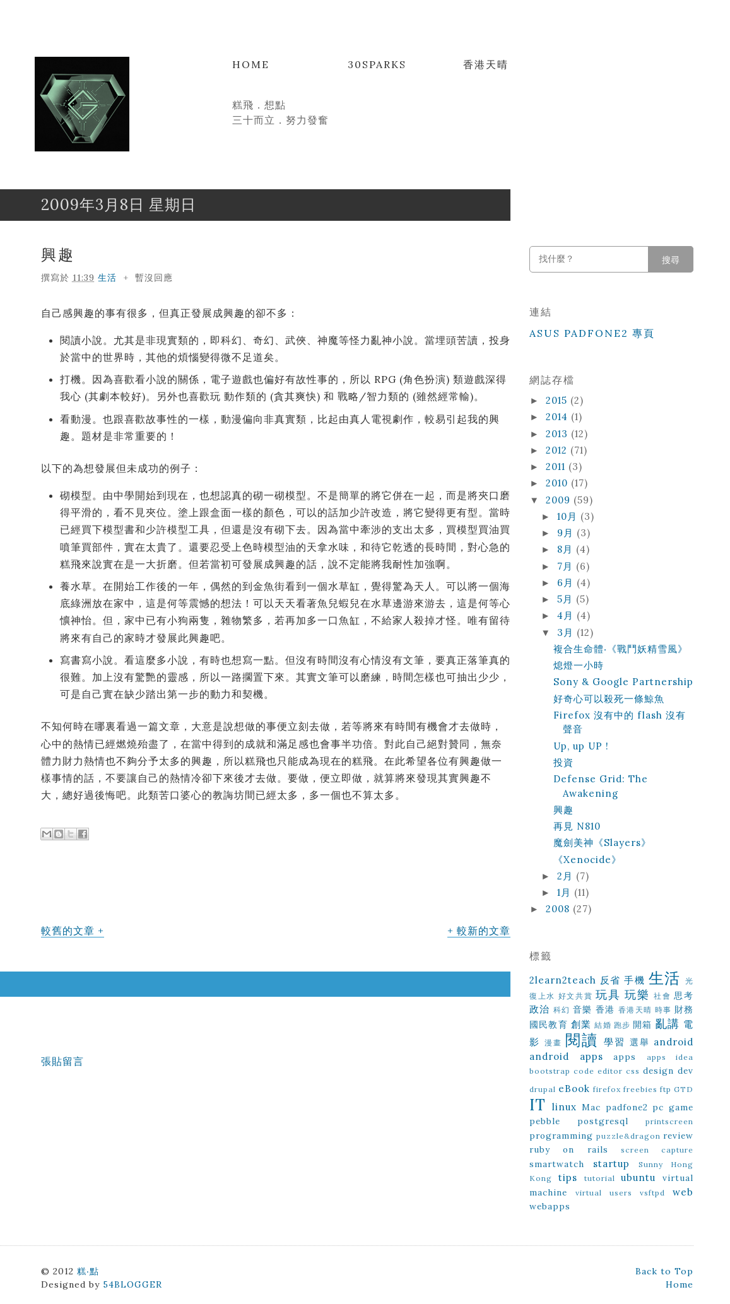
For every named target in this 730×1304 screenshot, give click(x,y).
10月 (568, 516)
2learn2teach (562, 980)
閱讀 (581, 1040)
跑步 (622, 1025)
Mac (591, 1107)
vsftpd (652, 1192)
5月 (566, 599)
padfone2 (627, 1107)
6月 (567, 583)
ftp (665, 1089)
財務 (684, 1009)
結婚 (602, 1025)
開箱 (642, 1024)
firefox (607, 1089)
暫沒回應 (154, 277)
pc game (672, 1107)
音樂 (582, 1009)
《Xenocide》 (587, 860)
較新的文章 (483, 930)
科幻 (561, 1009)
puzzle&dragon (628, 1136)
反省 (610, 980)
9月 (567, 533)
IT (537, 1105)
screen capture (657, 1149)
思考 (683, 995)
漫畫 (553, 1042)
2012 (558, 450)
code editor (598, 1071)
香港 (605, 1009)
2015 (558, 400)
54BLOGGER (132, 1284)
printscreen (669, 1121)
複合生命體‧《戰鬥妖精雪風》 (620, 649)
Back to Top (664, 1271)
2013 (558, 434)
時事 (663, 1009)
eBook (574, 1089)
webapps (549, 1206)
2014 (558, 417)
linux (564, 1107)
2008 (559, 909)
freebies (640, 1089)
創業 (581, 1024)
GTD (683, 1089)
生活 (107, 277)
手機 (634, 980)
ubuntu (638, 1178)
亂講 (668, 1023)
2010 (558, 483)
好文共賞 (575, 996)
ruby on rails (568, 1149)
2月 (566, 876)
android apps (566, 1056)
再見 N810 (577, 826)
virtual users (603, 1192)
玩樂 (637, 994)
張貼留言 (62, 1061)
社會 (662, 996)
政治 (539, 1009)
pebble (544, 1121)
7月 (566, 566)
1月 (565, 892)
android (673, 1042)
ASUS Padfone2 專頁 (592, 333)
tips (567, 1178)
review (678, 1135)
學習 (614, 1042)
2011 (557, 467)
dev (685, 1070)
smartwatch (556, 1164)
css (633, 1071)
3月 (567, 632)
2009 (560, 500)
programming (561, 1135)
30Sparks (377, 64)
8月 (566, 549)
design (658, 1070)
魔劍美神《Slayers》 (602, 843)
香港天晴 (486, 64)
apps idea (670, 1057)
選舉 (640, 1042)
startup (611, 1164)
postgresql (602, 1121)
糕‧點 (88, 1271)
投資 (563, 762)
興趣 (58, 254)
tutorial (599, 1178)
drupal (542, 1089)
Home (250, 64)
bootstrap (549, 1071)
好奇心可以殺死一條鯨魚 (608, 699)
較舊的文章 (68, 930)
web (683, 1192)
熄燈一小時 (578, 665)
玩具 (608, 994)
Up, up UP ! (581, 746)
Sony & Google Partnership (623, 682)
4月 (567, 615)
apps (624, 1056)
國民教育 (548, 1024)
